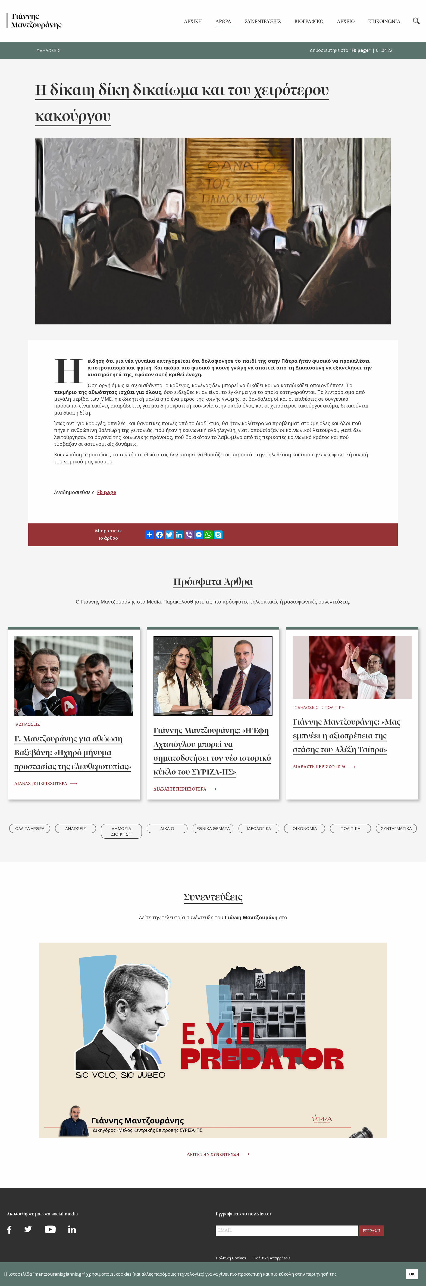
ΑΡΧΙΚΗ (193, 22)
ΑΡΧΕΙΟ (346, 22)
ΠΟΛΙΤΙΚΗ (334, 707)
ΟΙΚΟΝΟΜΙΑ (305, 828)
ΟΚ (412, 1273)
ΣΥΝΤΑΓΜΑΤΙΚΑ (396, 828)
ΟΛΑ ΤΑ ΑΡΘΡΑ (29, 828)
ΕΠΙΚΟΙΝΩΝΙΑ (384, 22)
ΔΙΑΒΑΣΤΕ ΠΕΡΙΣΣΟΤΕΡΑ (40, 784)
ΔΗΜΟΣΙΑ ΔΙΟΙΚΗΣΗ (121, 831)
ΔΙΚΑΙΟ (167, 828)
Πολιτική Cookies (231, 1257)
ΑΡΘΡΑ (223, 22)
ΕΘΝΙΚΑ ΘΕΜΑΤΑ (213, 828)
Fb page (106, 492)
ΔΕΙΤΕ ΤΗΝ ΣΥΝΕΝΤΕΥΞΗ (213, 1155)
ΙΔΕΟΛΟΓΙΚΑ (259, 828)
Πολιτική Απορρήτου (271, 1257)
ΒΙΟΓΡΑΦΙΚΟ (309, 22)
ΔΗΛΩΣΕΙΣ (50, 50)
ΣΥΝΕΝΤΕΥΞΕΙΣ (263, 22)
